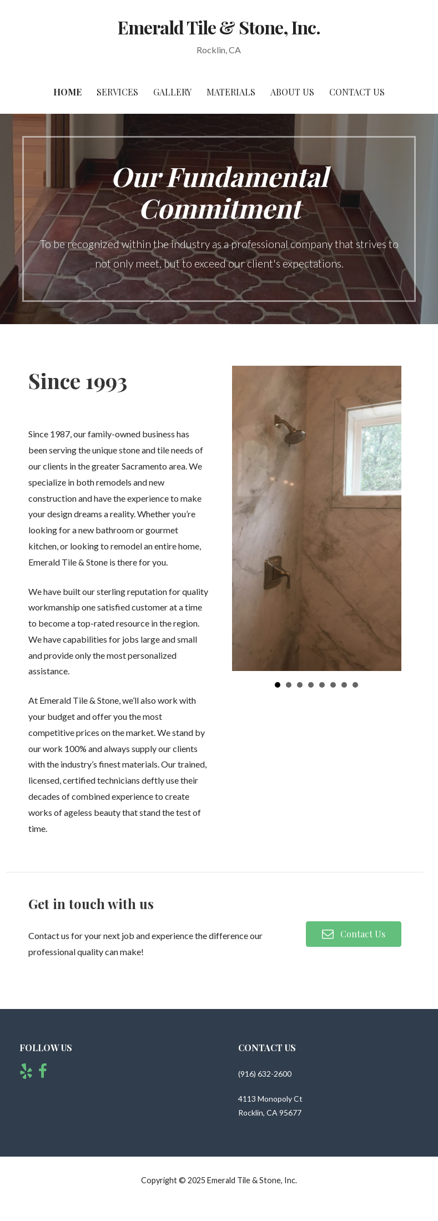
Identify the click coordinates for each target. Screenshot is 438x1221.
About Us (292, 92)
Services (117, 92)
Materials (231, 92)
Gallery (172, 92)
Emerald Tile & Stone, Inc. (219, 27)
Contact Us (357, 92)
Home (67, 92)
